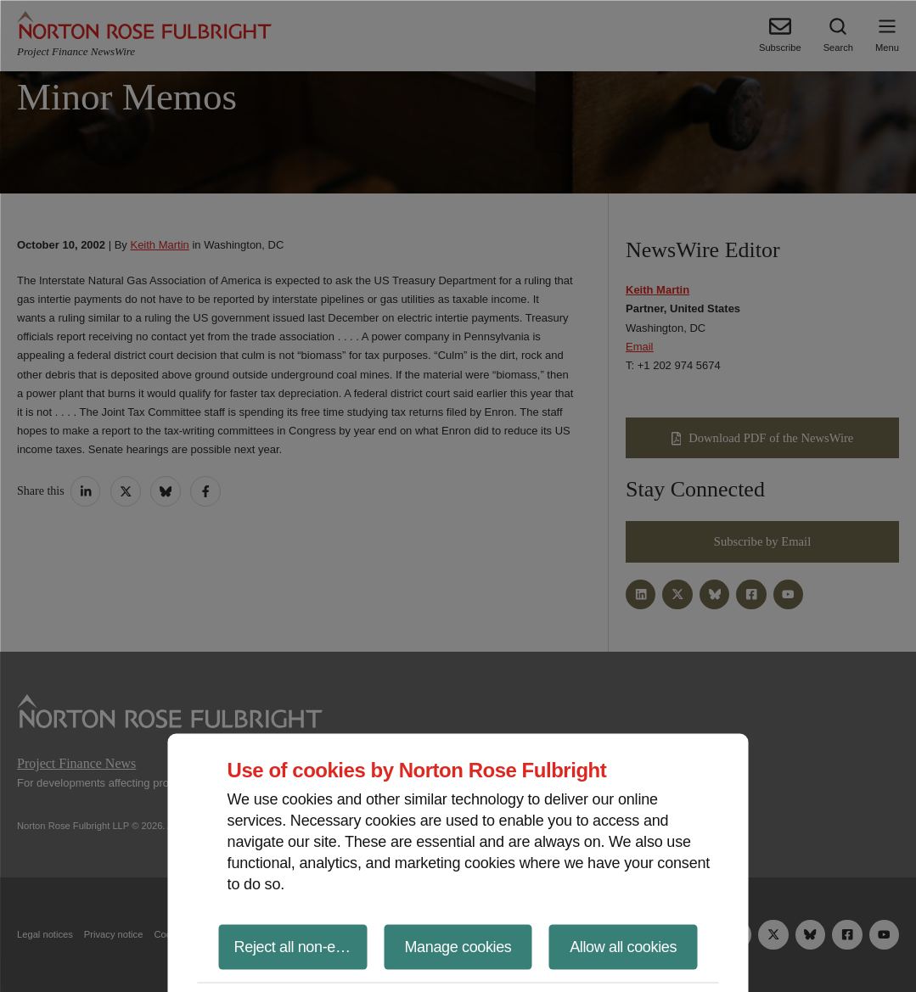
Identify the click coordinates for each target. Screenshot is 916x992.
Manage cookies (457, 946)
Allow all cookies (623, 946)
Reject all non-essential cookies (301, 946)
